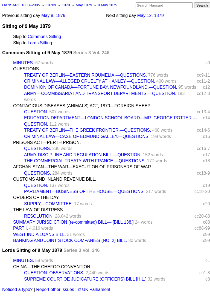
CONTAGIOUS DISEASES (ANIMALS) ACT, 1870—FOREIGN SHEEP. (82, 105)
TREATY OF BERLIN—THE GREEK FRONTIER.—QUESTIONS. (87, 130)
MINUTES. (23, 62)
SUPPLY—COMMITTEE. (48, 203)
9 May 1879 (107, 5)
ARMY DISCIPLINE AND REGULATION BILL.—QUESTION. (83, 154)
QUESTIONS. (26, 69)
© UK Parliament (94, 289)
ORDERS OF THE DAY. (36, 197)
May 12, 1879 (150, 15)
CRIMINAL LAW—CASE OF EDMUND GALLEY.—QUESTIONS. (87, 136)
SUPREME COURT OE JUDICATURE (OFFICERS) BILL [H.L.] (85, 279)
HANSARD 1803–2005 (21, 5)
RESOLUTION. (39, 216)
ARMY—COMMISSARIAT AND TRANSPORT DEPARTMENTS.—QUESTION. (100, 93)
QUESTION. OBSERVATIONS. (54, 272)
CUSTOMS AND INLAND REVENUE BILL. (54, 179)
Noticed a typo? (17, 289)
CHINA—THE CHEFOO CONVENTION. (52, 266)
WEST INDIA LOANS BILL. (39, 234)
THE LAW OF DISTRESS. (38, 209)
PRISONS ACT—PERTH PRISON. (47, 142)
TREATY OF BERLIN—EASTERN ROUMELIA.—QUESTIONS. (85, 75)
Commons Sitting (44, 36)
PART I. (20, 228)
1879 (66, 5)
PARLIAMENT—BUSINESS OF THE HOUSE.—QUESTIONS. (84, 191)
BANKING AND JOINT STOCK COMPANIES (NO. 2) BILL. (70, 240)
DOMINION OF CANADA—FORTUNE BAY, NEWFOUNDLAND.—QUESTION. (100, 87)
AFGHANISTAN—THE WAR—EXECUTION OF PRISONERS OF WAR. (82, 167)
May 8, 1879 (53, 15)
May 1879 (84, 5)
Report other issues (55, 289)
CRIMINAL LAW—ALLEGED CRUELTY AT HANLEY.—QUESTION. (89, 81)
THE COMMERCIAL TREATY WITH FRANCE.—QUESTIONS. (85, 160)
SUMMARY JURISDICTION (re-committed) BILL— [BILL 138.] (73, 222)
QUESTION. (36, 111)
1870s (51, 5)
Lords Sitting (40, 43)
